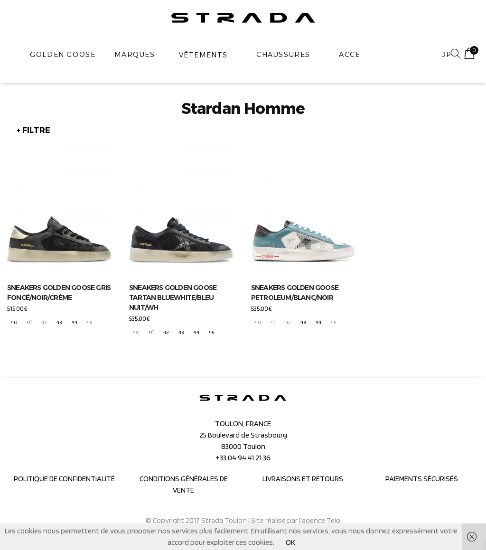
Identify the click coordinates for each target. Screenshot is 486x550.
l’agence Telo (319, 520)
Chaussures (283, 54)
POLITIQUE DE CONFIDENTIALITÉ (64, 478)
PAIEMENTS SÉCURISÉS (421, 478)
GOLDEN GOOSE (62, 54)
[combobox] (400, 54)
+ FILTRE (33, 130)
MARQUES (134, 54)
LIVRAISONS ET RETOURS (302, 478)
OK (290, 542)
